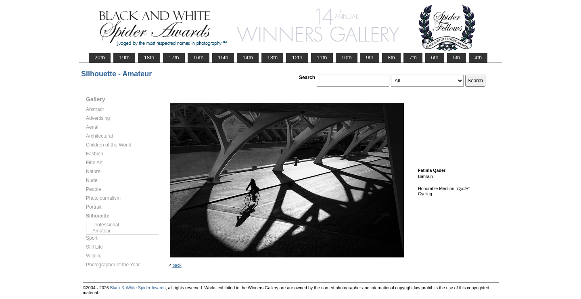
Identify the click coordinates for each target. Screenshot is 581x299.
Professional (105, 225)
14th (247, 57)
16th (198, 57)
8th (391, 57)
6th (434, 57)
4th (478, 57)
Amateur (101, 231)
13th (272, 57)
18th (149, 57)
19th (124, 57)
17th (174, 57)
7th (413, 57)
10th (346, 57)
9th (370, 57)
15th (223, 57)
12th (297, 57)
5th (456, 57)
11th (322, 57)
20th (99, 57)
